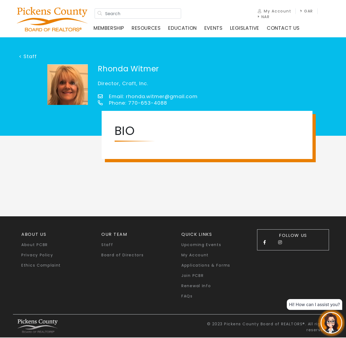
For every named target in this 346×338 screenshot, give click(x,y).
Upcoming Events (201, 245)
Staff (107, 245)
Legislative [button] (245, 28)
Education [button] (183, 28)
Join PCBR (192, 276)
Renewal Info (196, 286)
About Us (33, 235)
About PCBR (34, 245)
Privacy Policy (37, 255)
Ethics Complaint (41, 266)
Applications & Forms (205, 266)
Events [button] (214, 28)
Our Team (114, 235)
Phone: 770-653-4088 (132, 103)
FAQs (187, 296)
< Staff (28, 57)
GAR (306, 11)
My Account (274, 11)
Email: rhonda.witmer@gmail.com (148, 97)
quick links (196, 235)
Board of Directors (122, 255)
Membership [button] (109, 28)
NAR (263, 17)
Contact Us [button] (283, 28)
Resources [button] (146, 28)
